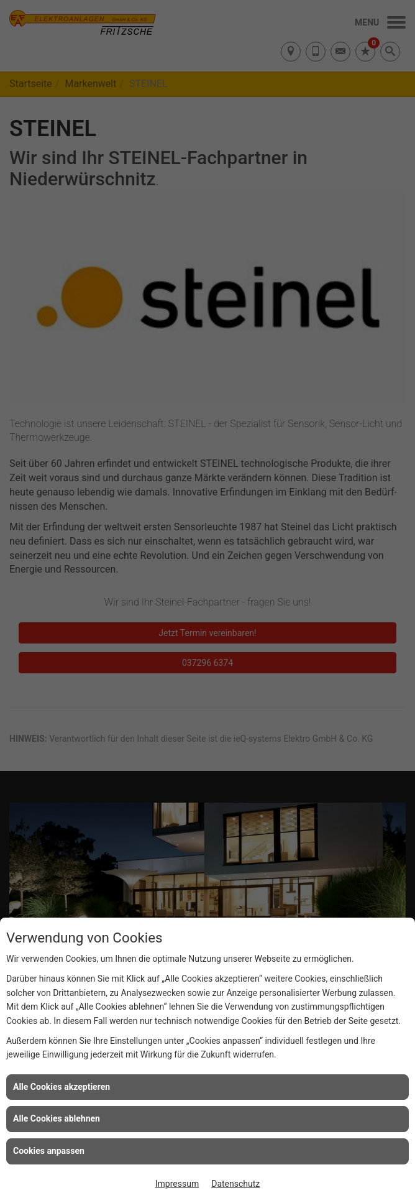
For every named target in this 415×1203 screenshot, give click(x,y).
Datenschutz (235, 1184)
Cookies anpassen (48, 1151)
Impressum (177, 1184)
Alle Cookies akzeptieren (61, 1087)
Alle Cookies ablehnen (56, 1118)
